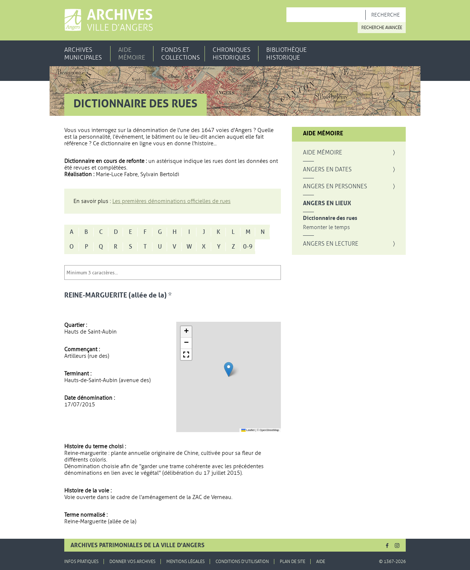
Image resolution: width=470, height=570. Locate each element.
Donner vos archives (132, 561)
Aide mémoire (131, 53)
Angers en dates (327, 169)
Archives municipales (83, 53)
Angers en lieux (327, 203)
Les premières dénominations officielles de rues (171, 201)
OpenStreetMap (269, 430)
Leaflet (248, 430)
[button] (228, 369)
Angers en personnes (335, 186)
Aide (320, 561)
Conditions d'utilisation (242, 561)
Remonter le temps (326, 227)
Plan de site (292, 561)
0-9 (248, 246)
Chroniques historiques (231, 53)
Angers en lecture (330, 244)
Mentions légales (185, 561)
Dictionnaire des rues (330, 218)
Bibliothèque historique (286, 53)
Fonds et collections (180, 53)
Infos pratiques (81, 561)
